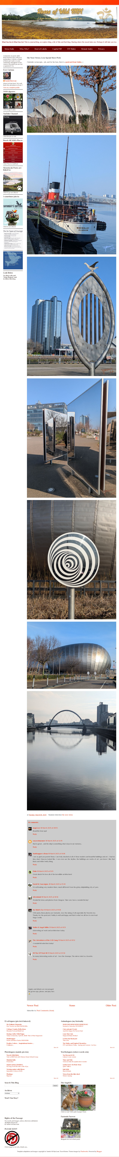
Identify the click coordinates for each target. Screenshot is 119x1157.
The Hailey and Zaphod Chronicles (74, 1043)
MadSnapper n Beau (40, 854)
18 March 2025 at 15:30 (57, 884)
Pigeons (9, 1076)
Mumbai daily (11, 1060)
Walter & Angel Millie (41, 927)
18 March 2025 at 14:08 (56, 854)
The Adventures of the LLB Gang (45, 940)
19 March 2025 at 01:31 (57, 927)
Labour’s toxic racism (69, 1057)
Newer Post (32, 1005)
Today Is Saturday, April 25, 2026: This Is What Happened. (24, 1035)
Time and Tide (68, 1060)
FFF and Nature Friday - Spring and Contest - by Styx (79, 1045)
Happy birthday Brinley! (70, 1035)
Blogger (99, 1151)
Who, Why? (24, 49)
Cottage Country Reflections (16, 1029)
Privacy (101, 49)
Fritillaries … (10, 1045)
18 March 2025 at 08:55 (49, 828)
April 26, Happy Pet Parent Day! (73, 1031)
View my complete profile (11, 87)
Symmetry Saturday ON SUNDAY (73, 1026)
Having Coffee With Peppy (15, 1034)
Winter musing (67, 1076)
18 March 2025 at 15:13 (45, 871)
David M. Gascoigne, (40, 884)
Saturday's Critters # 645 (14, 1071)
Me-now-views (67, 815)
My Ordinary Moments (14, 1024)
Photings (10, 1074)
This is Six (66, 1040)
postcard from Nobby (74, 62)
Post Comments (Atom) (45, 1011)
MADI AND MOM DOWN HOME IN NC (75, 1024)
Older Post (111, 1005)
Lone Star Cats (68, 1034)
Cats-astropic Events (70, 1029)
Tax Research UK (68, 1055)
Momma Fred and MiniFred (15, 1031)
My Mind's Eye (38, 910)
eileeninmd (37, 897)
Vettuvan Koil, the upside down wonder (75, 1061)
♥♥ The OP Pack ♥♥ (40, 953)
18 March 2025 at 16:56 (50, 897)
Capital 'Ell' (57, 49)
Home (72, 1005)
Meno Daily (9, 49)
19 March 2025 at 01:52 (66, 940)
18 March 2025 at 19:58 (52, 910)
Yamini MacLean (10, 81)
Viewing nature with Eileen (15, 1069)
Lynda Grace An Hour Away (72, 1065)
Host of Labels (41, 49)
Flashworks (84, 1151)
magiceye (36, 828)
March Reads (67, 1071)
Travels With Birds (13, 1055)
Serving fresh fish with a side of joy (17, 1066)
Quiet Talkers (67, 1066)
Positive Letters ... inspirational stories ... (20, 1043)
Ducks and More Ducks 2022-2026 (17, 1040)
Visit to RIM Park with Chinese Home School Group (22, 1057)
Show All (56, 1047)
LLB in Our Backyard (70, 1039)
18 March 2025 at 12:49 (54, 841)
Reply (35, 834)
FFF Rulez (71, 49)
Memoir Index (87, 49)
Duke (35, 871)
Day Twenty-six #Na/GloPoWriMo (17, 1026)
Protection (10, 1061)
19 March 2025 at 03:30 (56, 953)
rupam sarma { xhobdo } (15, 1065)
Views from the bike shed (71, 1074)
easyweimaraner (39, 841)
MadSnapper (11, 1039)
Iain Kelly (66, 1069)
